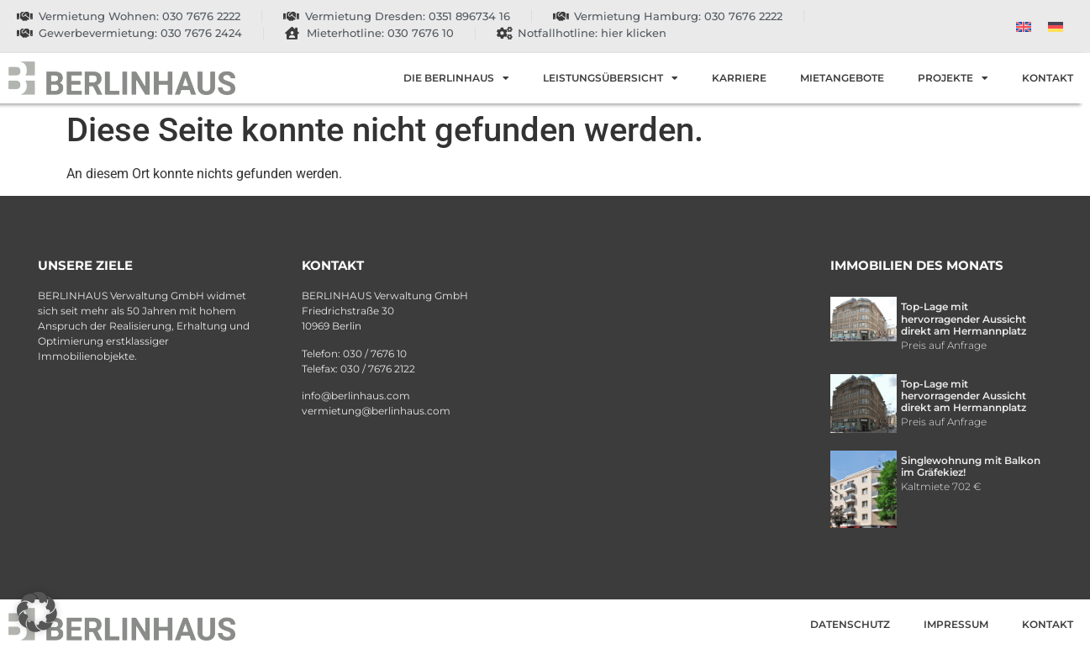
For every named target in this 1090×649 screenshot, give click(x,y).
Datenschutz (850, 624)
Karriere (739, 77)
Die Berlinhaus (456, 78)
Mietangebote (842, 77)
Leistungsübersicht (610, 78)
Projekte (953, 78)
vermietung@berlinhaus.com (376, 410)
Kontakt (1047, 77)
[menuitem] (1024, 26)
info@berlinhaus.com (356, 395)
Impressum (956, 624)
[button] (37, 612)
